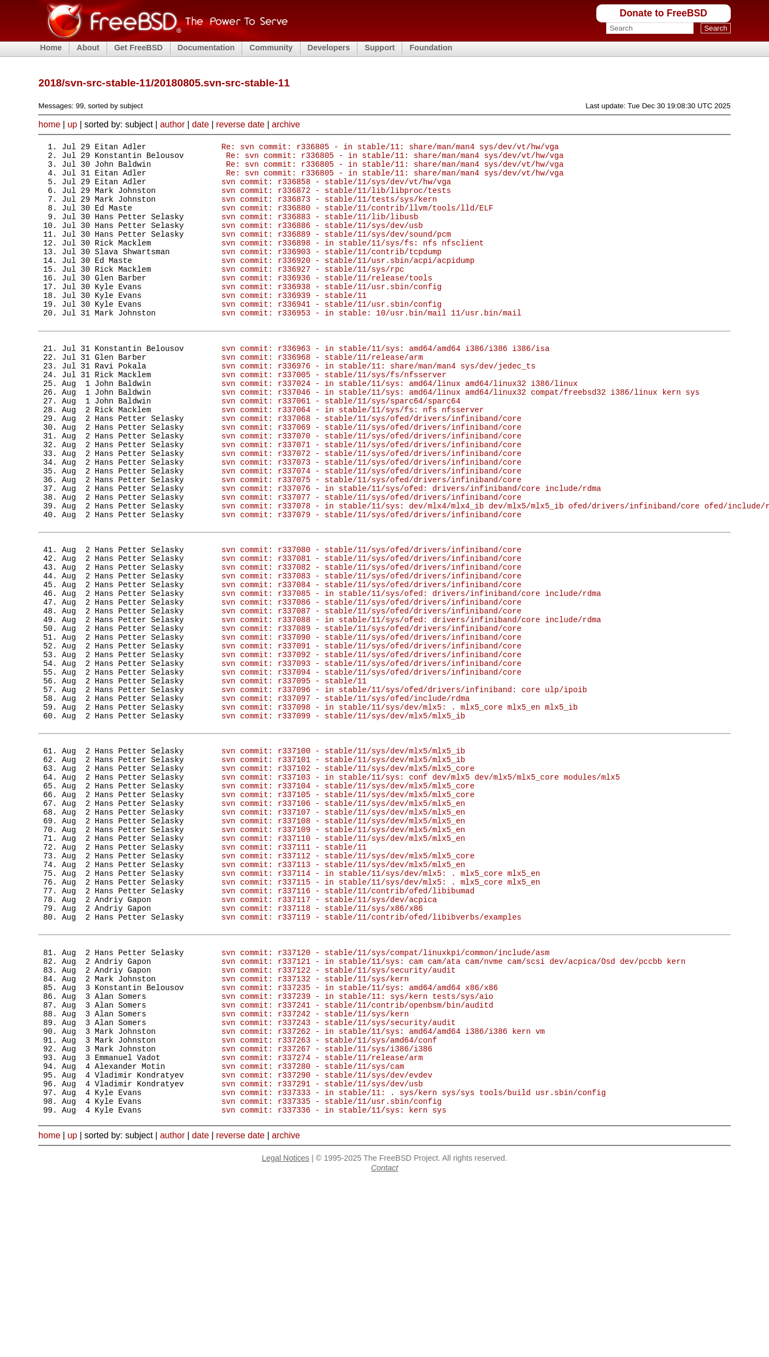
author (172, 124)
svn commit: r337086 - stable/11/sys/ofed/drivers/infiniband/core (371, 685)
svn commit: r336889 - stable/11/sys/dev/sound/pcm (336, 252)
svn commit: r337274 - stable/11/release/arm (322, 1223)
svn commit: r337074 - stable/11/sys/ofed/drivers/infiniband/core (371, 531)
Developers (329, 47)
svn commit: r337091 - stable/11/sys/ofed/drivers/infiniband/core (371, 737)
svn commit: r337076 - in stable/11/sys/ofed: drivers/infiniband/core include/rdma (411, 552)
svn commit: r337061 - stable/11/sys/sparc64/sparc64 (340, 448)
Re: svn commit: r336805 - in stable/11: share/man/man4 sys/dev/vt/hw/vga (390, 148)
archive (286, 124)
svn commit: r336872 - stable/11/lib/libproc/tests (336, 200)
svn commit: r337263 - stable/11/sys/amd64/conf (329, 1202)
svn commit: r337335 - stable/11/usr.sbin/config (331, 1275)
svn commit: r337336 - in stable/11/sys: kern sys (334, 1285)
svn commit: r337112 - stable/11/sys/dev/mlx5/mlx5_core (347, 985)
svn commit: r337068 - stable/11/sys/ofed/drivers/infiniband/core (371, 469)
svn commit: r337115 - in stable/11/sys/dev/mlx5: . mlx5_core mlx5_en (380, 1016)
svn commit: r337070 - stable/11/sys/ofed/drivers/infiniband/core (371, 489)
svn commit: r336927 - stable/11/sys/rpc (312, 293)
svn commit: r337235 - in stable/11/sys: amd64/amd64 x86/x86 (359, 1139)
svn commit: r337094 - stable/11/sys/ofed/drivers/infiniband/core (371, 768)
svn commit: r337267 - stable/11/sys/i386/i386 (326, 1212)
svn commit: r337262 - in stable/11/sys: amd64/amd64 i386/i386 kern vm (383, 1191)
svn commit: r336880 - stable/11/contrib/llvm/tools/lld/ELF (357, 220)
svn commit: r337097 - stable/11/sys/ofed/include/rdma (345, 799)
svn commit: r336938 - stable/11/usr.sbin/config (331, 314)
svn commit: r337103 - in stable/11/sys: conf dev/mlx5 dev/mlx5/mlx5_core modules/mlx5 (420, 891)
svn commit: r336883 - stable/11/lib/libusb (319, 231)
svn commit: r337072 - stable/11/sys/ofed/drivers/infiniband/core (371, 510)
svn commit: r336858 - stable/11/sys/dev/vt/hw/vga (336, 189)
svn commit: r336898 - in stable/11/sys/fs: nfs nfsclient (352, 262)
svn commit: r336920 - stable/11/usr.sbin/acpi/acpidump (347, 283)
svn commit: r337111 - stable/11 (294, 974)
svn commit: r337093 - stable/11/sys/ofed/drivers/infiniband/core (371, 758)
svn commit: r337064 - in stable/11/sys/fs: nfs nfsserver (352, 458)
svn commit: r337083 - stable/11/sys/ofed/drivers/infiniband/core (371, 654)
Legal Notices (285, 1333)
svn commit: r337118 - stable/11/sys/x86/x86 (322, 1047)
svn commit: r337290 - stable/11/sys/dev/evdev (326, 1243)
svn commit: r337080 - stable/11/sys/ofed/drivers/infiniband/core (371, 623)
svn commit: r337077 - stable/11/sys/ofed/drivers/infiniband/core (371, 562)
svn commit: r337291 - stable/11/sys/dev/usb (322, 1254)
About (88, 47)
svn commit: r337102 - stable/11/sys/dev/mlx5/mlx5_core (347, 881)
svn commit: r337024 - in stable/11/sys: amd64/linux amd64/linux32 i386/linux (399, 427)
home (49, 124)
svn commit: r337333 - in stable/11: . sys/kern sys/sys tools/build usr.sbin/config (413, 1264)
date (200, 124)
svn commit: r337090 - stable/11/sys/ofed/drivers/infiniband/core (371, 727)
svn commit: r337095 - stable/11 (294, 779)
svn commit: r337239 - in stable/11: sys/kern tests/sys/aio (357, 1150)
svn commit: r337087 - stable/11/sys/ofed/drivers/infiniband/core (371, 696)
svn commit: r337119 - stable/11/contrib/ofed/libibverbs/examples (371, 1057)
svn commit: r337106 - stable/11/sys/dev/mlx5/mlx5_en (343, 922)
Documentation (206, 47)
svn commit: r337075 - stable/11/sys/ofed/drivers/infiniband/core (371, 541)
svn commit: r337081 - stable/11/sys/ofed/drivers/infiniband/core (371, 633)
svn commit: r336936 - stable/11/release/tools (326, 304)
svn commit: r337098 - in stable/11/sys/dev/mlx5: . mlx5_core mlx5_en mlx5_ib (399, 810)
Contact (384, 1343)
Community (270, 47)
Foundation (430, 47)
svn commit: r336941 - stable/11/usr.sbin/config (331, 335)
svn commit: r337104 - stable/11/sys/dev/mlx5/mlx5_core (347, 902)
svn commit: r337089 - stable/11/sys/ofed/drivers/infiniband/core (371, 716)
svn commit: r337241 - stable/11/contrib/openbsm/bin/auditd (357, 1160)
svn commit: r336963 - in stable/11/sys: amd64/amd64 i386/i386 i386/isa (385, 386)
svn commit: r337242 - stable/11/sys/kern (315, 1171)
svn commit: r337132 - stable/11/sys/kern (315, 1129)
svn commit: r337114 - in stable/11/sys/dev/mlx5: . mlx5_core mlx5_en (380, 1006)
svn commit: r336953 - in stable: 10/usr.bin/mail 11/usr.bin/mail (371, 345)
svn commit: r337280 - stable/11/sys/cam (312, 1233)
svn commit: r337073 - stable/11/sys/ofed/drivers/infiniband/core (371, 521)
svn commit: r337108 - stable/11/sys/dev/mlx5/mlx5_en (343, 943)
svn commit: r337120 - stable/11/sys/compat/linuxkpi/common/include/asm (385, 1098)
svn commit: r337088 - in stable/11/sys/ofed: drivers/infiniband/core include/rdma (411, 706)
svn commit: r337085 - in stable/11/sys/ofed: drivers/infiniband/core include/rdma (411, 675)
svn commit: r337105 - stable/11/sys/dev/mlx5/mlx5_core (347, 912)
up (72, 124)
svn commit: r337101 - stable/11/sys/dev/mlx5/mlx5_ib (343, 870)
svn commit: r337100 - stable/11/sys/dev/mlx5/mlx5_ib (343, 860)
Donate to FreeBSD (663, 13)
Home (51, 47)
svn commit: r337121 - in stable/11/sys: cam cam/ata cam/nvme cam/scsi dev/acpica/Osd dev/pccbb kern (453, 1108)
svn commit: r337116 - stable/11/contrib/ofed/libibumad (347, 1026)
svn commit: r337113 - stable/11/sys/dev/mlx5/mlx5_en (343, 995)
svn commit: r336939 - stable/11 (294, 324)
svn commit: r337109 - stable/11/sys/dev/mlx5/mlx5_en (343, 954)
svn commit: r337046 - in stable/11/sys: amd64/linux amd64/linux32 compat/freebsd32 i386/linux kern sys (460, 437)
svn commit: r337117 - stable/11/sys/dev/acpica (329, 1037)
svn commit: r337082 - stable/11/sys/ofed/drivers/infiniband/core (371, 644)
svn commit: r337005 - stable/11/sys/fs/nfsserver (334, 417)
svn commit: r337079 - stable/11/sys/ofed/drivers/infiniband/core (371, 583)
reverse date (240, 124)
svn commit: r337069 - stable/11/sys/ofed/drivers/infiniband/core (371, 479)
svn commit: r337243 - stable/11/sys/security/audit (338, 1181)
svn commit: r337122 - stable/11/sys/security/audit (338, 1119)
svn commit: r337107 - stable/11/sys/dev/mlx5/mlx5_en (343, 933)
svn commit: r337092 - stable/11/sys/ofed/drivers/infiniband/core (371, 747)
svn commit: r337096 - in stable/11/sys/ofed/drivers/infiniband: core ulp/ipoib (404, 789)
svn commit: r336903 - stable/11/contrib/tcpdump (331, 272)
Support (380, 47)
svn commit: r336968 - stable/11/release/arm (322, 396)
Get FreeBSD (138, 47)
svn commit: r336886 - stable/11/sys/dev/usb (322, 241)
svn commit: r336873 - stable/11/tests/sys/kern (329, 210)
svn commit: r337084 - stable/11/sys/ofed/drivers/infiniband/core (371, 664)
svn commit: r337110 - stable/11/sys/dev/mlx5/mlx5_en (343, 964)
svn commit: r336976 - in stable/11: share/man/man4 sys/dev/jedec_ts (378, 406)
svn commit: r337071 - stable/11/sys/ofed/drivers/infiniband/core (371, 500)
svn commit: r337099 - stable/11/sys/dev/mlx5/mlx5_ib (343, 820)
